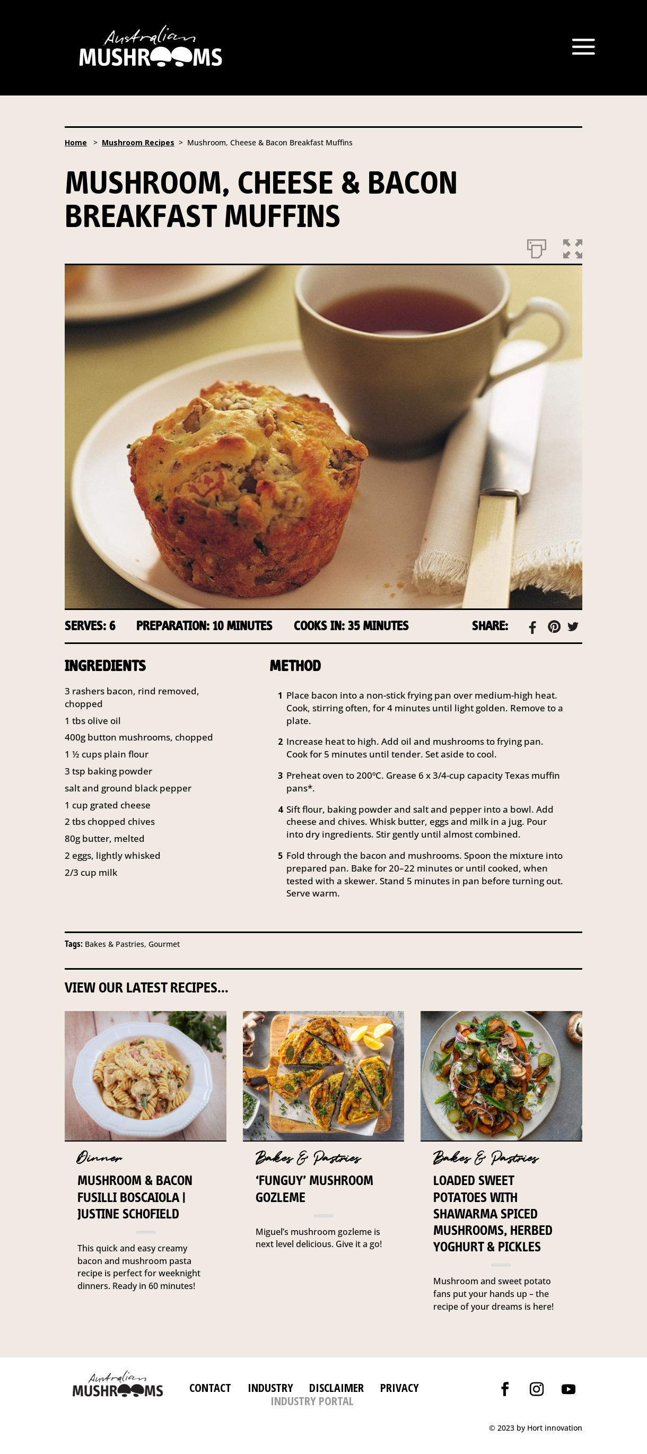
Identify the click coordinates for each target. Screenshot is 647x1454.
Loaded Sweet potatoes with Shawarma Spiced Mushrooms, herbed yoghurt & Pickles (493, 1213)
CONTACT (210, 1387)
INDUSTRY (270, 1387)
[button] (572, 246)
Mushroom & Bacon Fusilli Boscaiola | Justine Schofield (135, 1196)
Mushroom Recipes (138, 142)
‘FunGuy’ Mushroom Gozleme (314, 1188)
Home (76, 142)
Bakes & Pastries (308, 1158)
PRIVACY (399, 1387)
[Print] (536, 246)
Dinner (99, 1158)
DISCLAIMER (335, 1387)
